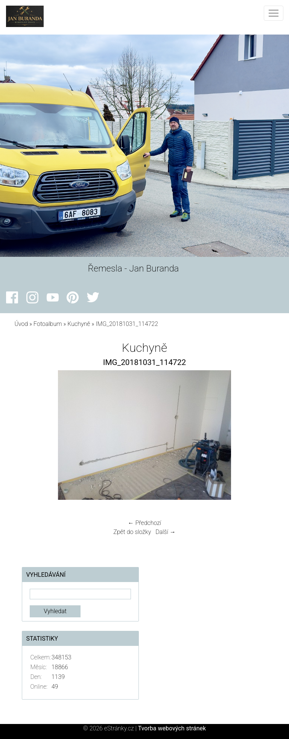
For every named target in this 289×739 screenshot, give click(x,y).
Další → (165, 531)
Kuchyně (78, 323)
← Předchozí (144, 522)
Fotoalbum (47, 323)
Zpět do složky (132, 531)
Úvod (21, 323)
